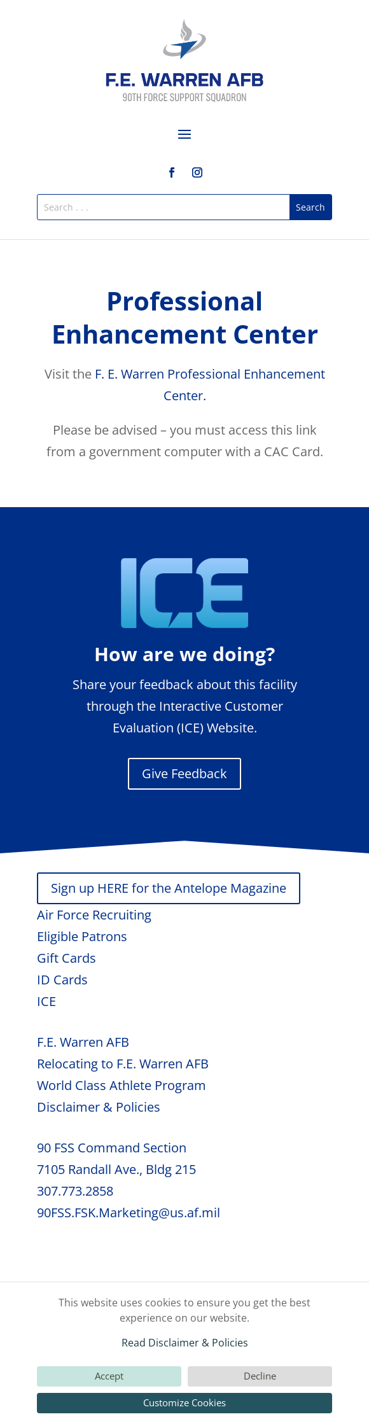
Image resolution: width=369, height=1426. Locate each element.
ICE (46, 1001)
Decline (260, 1375)
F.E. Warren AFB (83, 1042)
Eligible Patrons (82, 936)
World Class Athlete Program (121, 1085)
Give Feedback (184, 773)
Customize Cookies (184, 1402)
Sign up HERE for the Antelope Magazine (168, 888)
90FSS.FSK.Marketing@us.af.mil (128, 1212)
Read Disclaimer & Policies (185, 1343)
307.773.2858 (75, 1190)
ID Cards (62, 979)
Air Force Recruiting (94, 914)
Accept (109, 1375)
